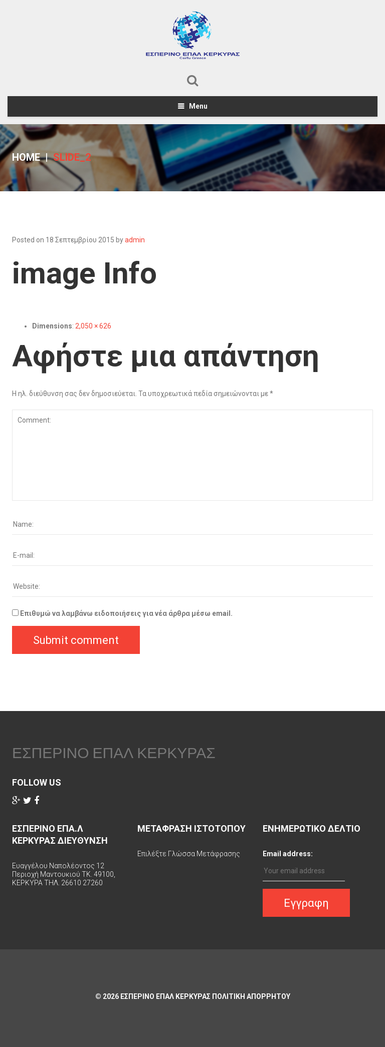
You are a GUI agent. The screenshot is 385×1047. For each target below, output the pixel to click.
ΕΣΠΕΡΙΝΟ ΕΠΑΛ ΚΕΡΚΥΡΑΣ (114, 752)
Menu (198, 106)
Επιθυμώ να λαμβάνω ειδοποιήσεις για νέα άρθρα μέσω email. (126, 613)
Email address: (288, 854)
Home (26, 157)
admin (135, 240)
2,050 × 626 (93, 326)
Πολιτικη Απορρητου (251, 996)
